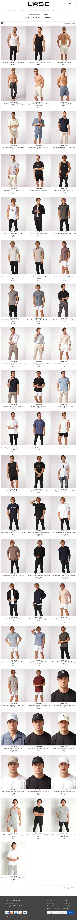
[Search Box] (70, 4)
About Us (49, 900)
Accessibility (66, 906)
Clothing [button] (37, 10)
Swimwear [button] (30, 10)
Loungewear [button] (46, 10)
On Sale (64, 900)
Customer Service (52, 906)
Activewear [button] (21, 10)
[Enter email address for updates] (57, 912)
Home (31, 14)
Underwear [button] (55, 10)
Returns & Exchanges (53, 909)
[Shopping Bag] (74, 4)
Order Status (50, 903)
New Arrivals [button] (12, 10)
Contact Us (65, 909)
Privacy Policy (66, 903)
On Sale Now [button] (65, 10)
